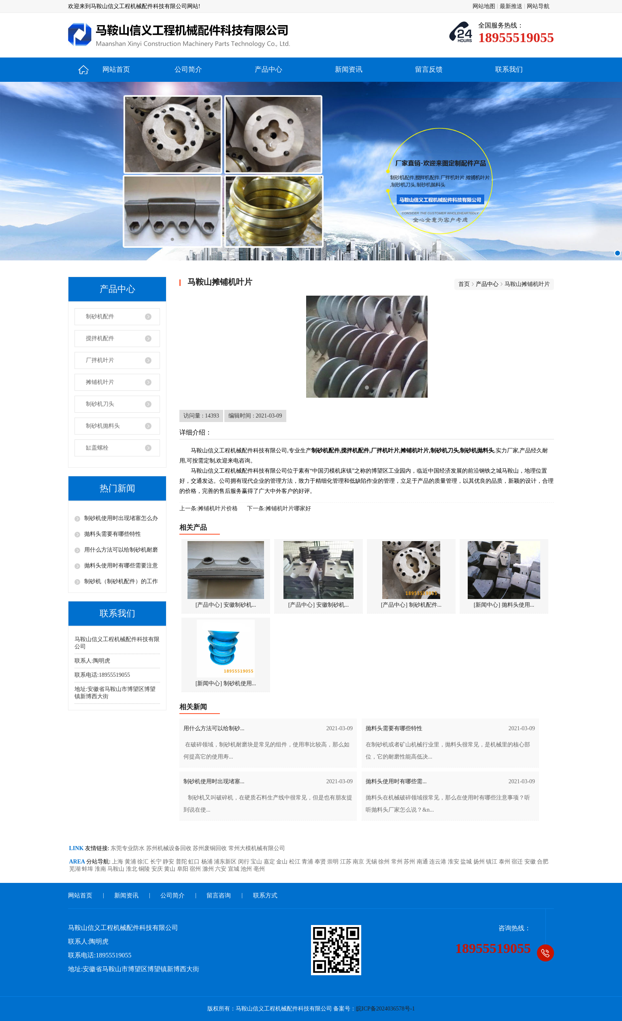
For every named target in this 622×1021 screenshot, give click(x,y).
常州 (397, 862)
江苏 (346, 862)
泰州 (505, 862)
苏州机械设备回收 (169, 848)
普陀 (182, 862)
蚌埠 (88, 869)
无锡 (372, 862)
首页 (464, 284)
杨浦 (207, 862)
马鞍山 (116, 869)
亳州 (259, 869)
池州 (247, 869)
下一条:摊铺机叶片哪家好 (279, 508)
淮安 (454, 862)
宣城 (234, 869)
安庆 (157, 869)
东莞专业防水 (128, 848)
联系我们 (509, 69)
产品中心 (268, 69)
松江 (295, 862)
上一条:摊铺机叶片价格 (208, 508)
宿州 (196, 869)
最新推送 (511, 6)
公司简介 (188, 69)
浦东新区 (226, 862)
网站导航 (538, 6)
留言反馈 (429, 69)
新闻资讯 (348, 69)
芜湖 (75, 869)
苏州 (410, 862)
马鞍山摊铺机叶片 (527, 284)
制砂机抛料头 (103, 426)
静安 (169, 862)
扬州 (479, 862)
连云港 (438, 862)
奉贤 (321, 862)
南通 (423, 862)
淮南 (101, 869)
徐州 (384, 862)
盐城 (466, 862)
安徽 (530, 862)
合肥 (542, 862)
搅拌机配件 (100, 338)
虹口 (194, 862)
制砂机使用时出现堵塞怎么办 (121, 518)
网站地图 (484, 6)
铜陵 (144, 869)
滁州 (208, 869)
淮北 (132, 869)
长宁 (156, 862)
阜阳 (183, 869)
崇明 (333, 862)
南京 (359, 862)
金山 (282, 862)
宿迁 (517, 862)
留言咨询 (219, 895)
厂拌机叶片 (100, 360)
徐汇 (143, 862)
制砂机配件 (100, 316)
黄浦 (131, 862)
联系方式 (265, 895)
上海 (118, 862)
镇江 (492, 862)
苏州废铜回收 (210, 848)
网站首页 (116, 69)
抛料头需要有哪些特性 (112, 534)
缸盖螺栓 (97, 448)
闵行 (244, 862)
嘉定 (270, 862)
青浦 (308, 862)
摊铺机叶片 (100, 382)
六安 (221, 869)
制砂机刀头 (100, 404)
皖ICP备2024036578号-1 (385, 1009)
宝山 (257, 862)
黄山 (170, 869)
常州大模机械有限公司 (256, 848)
